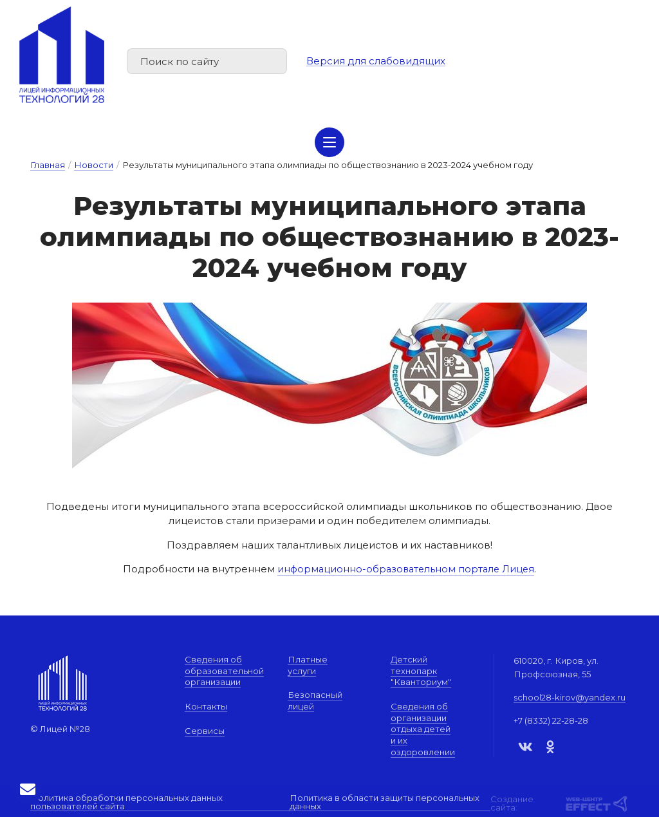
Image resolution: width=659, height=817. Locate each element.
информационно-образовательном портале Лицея (405, 569)
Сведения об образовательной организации (224, 670)
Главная (47, 165)
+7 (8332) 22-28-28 (551, 720)
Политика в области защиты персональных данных (384, 802)
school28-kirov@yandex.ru (570, 697)
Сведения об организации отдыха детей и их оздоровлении (423, 729)
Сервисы (205, 731)
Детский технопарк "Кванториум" (421, 670)
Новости (93, 165)
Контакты (206, 706)
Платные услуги (308, 665)
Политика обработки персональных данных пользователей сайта (126, 802)
